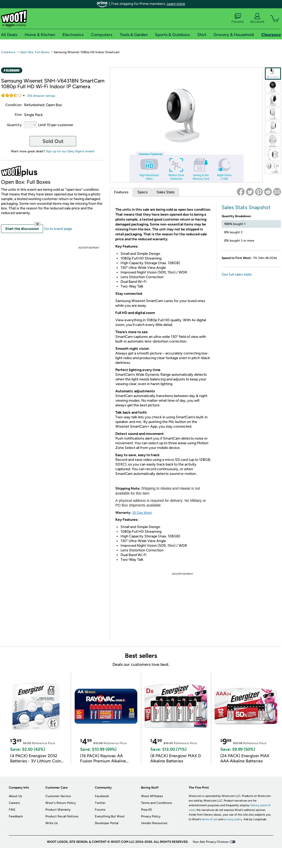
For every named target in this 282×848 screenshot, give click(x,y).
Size (18, 114)
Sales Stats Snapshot (246, 207)
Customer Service (58, 796)
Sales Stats (166, 192)
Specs (142, 192)
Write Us (51, 823)
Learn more (176, 4)
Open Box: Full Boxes (35, 52)
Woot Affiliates (152, 796)
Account (257, 18)
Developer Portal (106, 823)
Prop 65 (146, 809)
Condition (13, 105)
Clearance (8, 52)
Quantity (14, 125)
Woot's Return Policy (60, 803)
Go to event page (58, 229)
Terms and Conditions (156, 803)
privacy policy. (233, 819)
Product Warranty (57, 809)
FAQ (12, 809)
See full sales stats (237, 274)
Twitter (100, 803)
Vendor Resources (154, 823)
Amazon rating (41, 96)
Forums (237, 18)
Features (121, 192)
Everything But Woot (110, 816)
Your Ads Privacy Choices (211, 842)
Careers (14, 803)
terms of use (209, 819)
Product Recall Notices (62, 816)
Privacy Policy (150, 816)
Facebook (102, 796)
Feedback (16, 816)
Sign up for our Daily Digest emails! (70, 151)
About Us (15, 796)
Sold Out (53, 141)
